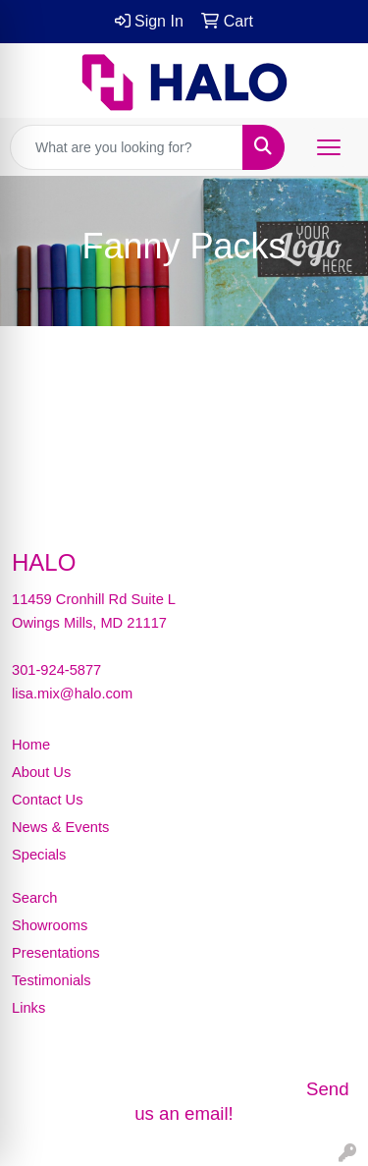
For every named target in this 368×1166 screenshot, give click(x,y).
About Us (41, 772)
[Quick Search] (126, 147)
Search (34, 898)
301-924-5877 (56, 670)
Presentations (56, 953)
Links (28, 1008)
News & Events (60, 827)
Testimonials (51, 980)
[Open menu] (328, 147)
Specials (39, 854)
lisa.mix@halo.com (72, 693)
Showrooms (49, 925)
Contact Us (47, 799)
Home (31, 744)
